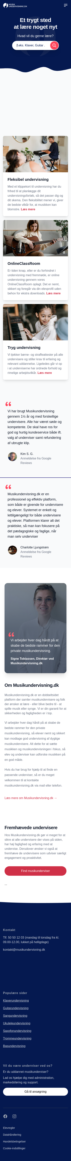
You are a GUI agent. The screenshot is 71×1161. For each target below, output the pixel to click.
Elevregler (9, 1127)
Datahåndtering (12, 1134)
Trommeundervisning (17, 1038)
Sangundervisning (15, 1015)
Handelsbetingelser (14, 1141)
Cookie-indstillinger (14, 1148)
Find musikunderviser (35, 871)
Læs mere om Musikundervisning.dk (31, 798)
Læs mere (28, 209)
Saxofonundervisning (17, 1030)
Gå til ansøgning (35, 1091)
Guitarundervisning (15, 1008)
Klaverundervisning (16, 1000)
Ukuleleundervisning (16, 1023)
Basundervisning (14, 1046)
